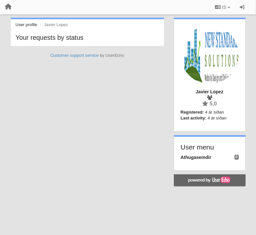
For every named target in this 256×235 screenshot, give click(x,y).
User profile (26, 24)
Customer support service (74, 55)
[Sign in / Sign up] (242, 7)
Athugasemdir (196, 157)
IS (222, 7)
